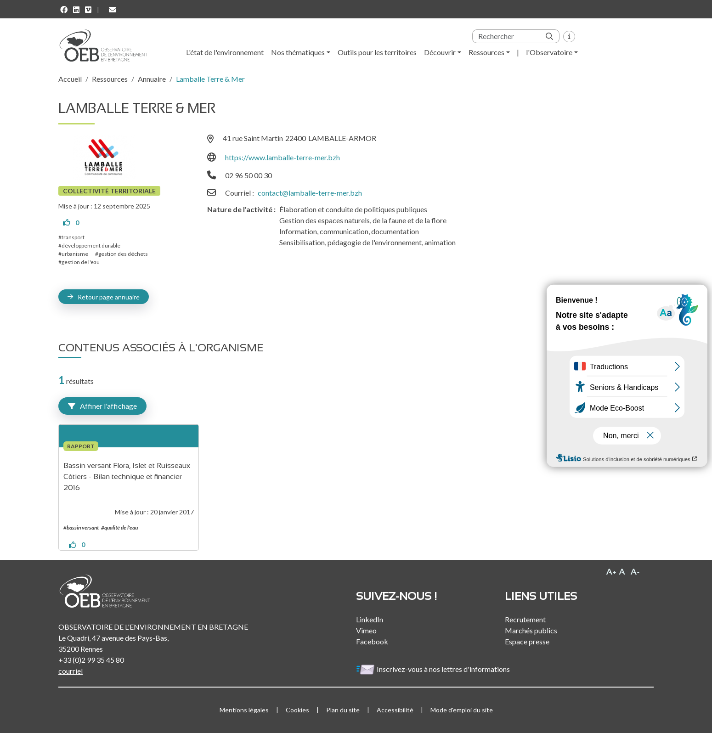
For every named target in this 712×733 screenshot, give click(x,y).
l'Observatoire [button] (549, 52)
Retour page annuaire (109, 297)
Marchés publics (531, 630)
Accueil (70, 78)
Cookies (297, 710)
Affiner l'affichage (102, 405)
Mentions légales (244, 710)
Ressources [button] (486, 52)
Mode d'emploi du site (461, 710)
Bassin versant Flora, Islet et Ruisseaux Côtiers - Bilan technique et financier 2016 (127, 476)
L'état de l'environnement (225, 52)
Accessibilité (395, 710)
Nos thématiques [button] (298, 52)
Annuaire (152, 78)
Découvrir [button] (440, 52)
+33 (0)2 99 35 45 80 (91, 659)
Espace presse (527, 641)
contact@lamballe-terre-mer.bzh (310, 192)
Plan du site (343, 710)
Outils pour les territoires (377, 52)
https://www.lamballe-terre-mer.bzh (282, 157)
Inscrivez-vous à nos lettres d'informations (433, 669)
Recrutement (525, 619)
